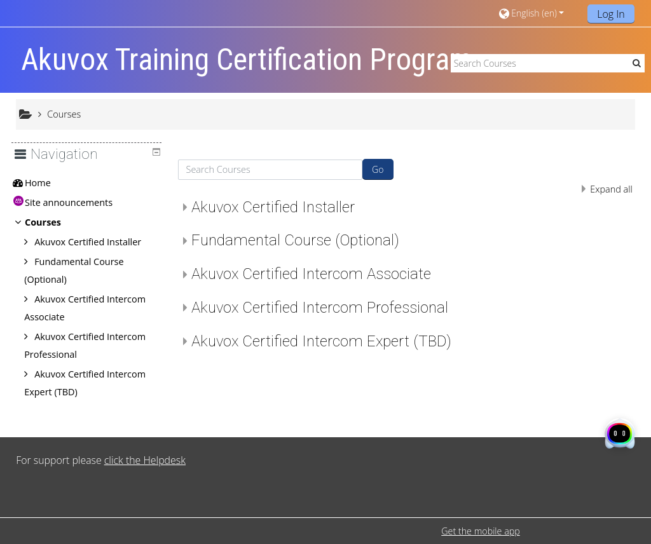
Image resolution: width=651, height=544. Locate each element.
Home (47, 183)
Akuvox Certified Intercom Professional (319, 307)
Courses (52, 222)
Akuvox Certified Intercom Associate (311, 274)
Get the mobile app (480, 531)
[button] (538, 13)
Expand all (611, 189)
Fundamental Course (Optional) (295, 240)
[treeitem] (91, 183)
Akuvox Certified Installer (273, 207)
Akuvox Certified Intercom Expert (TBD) (321, 341)
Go (377, 169)
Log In (611, 14)
